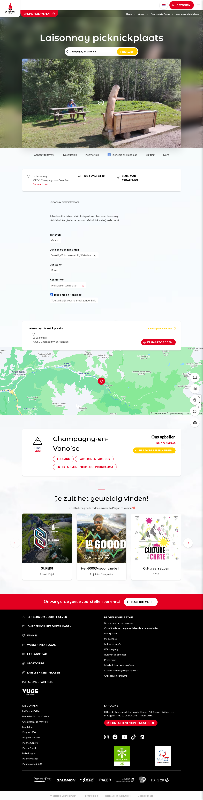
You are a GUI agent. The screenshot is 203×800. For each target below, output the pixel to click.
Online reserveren (39, 13)
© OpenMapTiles (158, 413)
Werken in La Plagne (39, 644)
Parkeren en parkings (94, 458)
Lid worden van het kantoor (118, 622)
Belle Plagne (28, 753)
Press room (110, 659)
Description (70, 154)
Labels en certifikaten (41, 672)
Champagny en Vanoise (161, 328)
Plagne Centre (30, 742)
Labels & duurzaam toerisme (119, 665)
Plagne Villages (30, 758)
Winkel (29, 635)
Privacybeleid (91, 795)
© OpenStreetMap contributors (180, 413)
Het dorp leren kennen (155, 450)
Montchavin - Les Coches (35, 716)
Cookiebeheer (145, 795)
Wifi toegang (111, 649)
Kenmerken (92, 154)
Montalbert (28, 726)
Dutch (164, 5)
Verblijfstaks (110, 633)
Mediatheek (110, 638)
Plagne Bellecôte (31, 737)
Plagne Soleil (29, 748)
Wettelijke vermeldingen (63, 795)
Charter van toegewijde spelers (121, 670)
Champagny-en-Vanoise (35, 721)
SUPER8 (47, 568)
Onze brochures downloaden (46, 626)
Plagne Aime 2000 (32, 763)
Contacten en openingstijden (132, 722)
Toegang (63, 458)
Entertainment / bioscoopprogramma (85, 466)
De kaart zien (40, 184)
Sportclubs (33, 663)
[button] (188, 543)
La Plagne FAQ (34, 653)
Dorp (166, 154)
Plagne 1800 (29, 732)
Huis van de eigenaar (115, 654)
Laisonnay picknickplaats (187, 14)
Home (131, 14)
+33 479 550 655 (165, 442)
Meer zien (127, 51)
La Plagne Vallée (31, 711)
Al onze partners (37, 681)
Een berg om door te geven (44, 616)
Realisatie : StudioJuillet (118, 795)
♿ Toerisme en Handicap (122, 154)
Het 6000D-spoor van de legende (101, 568)
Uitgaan (143, 14)
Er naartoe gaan (159, 342)
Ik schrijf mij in (141, 601)
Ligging (150, 154)
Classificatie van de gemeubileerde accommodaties (131, 628)
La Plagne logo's (112, 644)
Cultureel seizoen (156, 568)
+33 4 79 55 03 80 (91, 175)
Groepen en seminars (115, 675)
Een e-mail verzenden (127, 177)
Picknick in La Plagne (162, 14)
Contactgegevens (44, 154)
